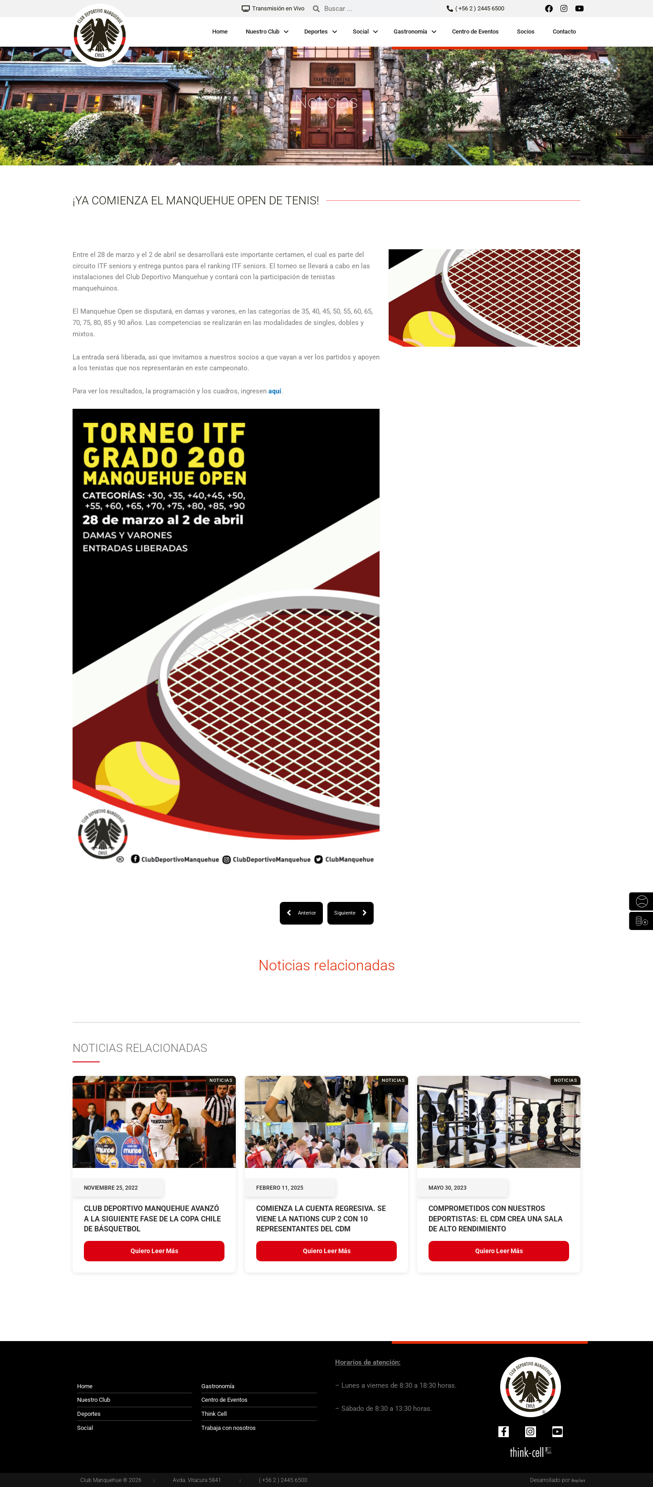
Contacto (564, 31)
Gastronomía (410, 31)
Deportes (316, 31)
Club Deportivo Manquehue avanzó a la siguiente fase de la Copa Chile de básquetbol (152, 1219)
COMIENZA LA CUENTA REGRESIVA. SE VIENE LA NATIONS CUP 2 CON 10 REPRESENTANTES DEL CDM (321, 1219)
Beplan (577, 1480)
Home (220, 31)
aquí (274, 391)
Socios (526, 31)
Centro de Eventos (475, 31)
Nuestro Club (262, 31)
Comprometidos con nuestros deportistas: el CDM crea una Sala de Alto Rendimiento (496, 1219)
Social (361, 31)
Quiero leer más (154, 1251)
